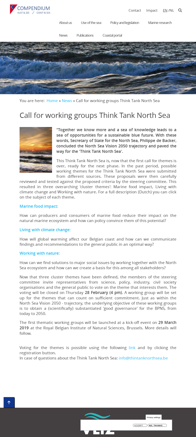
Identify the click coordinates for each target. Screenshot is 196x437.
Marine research (160, 22)
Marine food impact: (39, 206)
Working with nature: (40, 253)
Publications (85, 35)
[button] (36, 150)
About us (65, 22)
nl (172, 10)
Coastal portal (112, 35)
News (63, 35)
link (133, 347)
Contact (135, 10)
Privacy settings (153, 417)
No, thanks (156, 425)
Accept (138, 425)
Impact (152, 10)
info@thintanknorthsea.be (143, 357)
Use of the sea (91, 22)
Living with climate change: (45, 229)
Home (52, 100)
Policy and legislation (124, 22)
